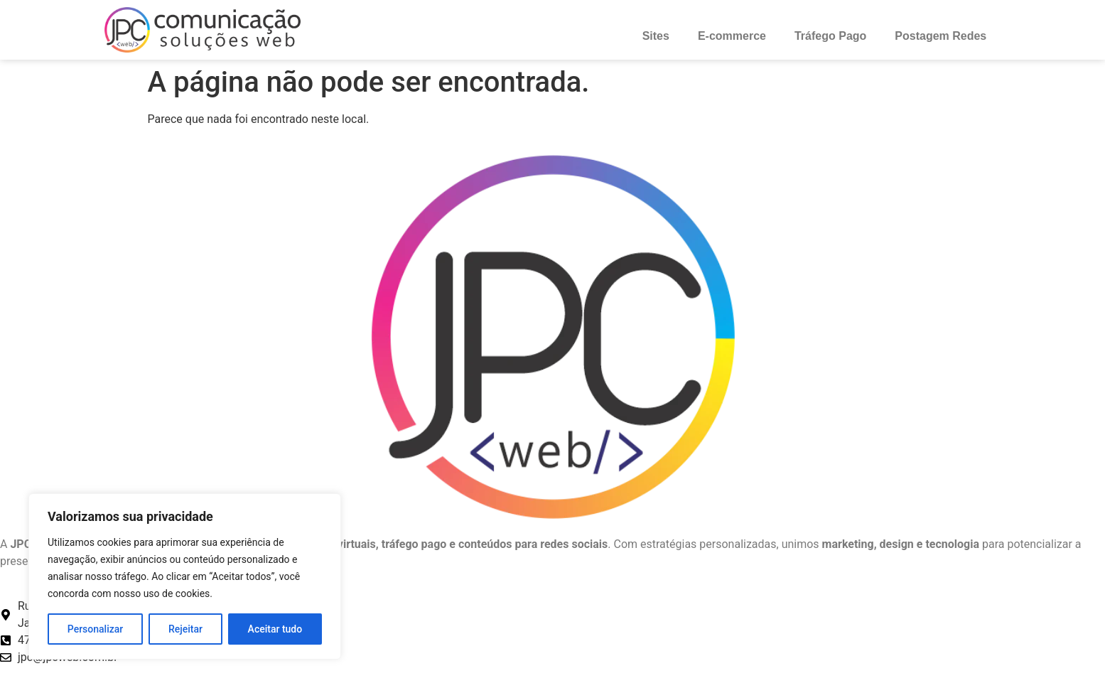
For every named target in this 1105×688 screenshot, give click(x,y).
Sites (655, 36)
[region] (184, 576)
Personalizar (95, 629)
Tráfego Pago (830, 36)
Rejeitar (185, 629)
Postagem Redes (940, 36)
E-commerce (732, 36)
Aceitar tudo (275, 629)
